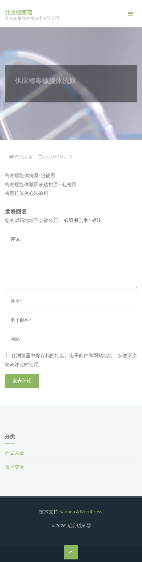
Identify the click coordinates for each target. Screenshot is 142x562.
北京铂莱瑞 (18, 12)
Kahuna (66, 512)
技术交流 (14, 467)
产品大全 (24, 157)
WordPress (91, 512)
